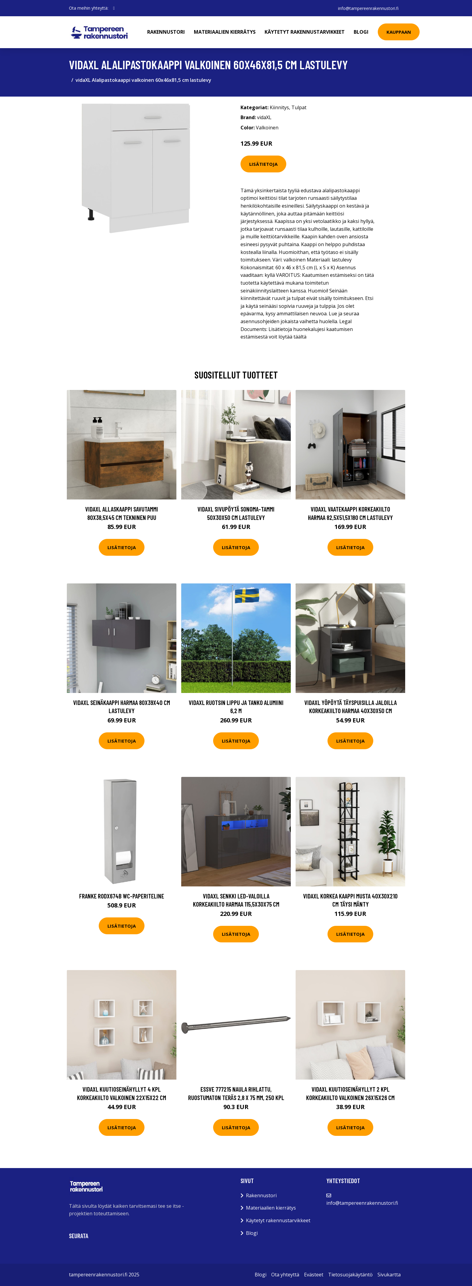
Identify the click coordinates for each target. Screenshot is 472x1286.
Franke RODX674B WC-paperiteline (121, 896)
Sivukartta (389, 1274)
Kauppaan (399, 32)
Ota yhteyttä (285, 1274)
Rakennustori (166, 32)
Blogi (361, 32)
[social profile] (114, 8)
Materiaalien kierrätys (225, 32)
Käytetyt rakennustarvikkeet (305, 32)
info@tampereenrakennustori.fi (368, 8)
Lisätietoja (263, 164)
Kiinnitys (279, 107)
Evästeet (313, 1274)
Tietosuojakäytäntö (350, 1274)
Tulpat (298, 107)
